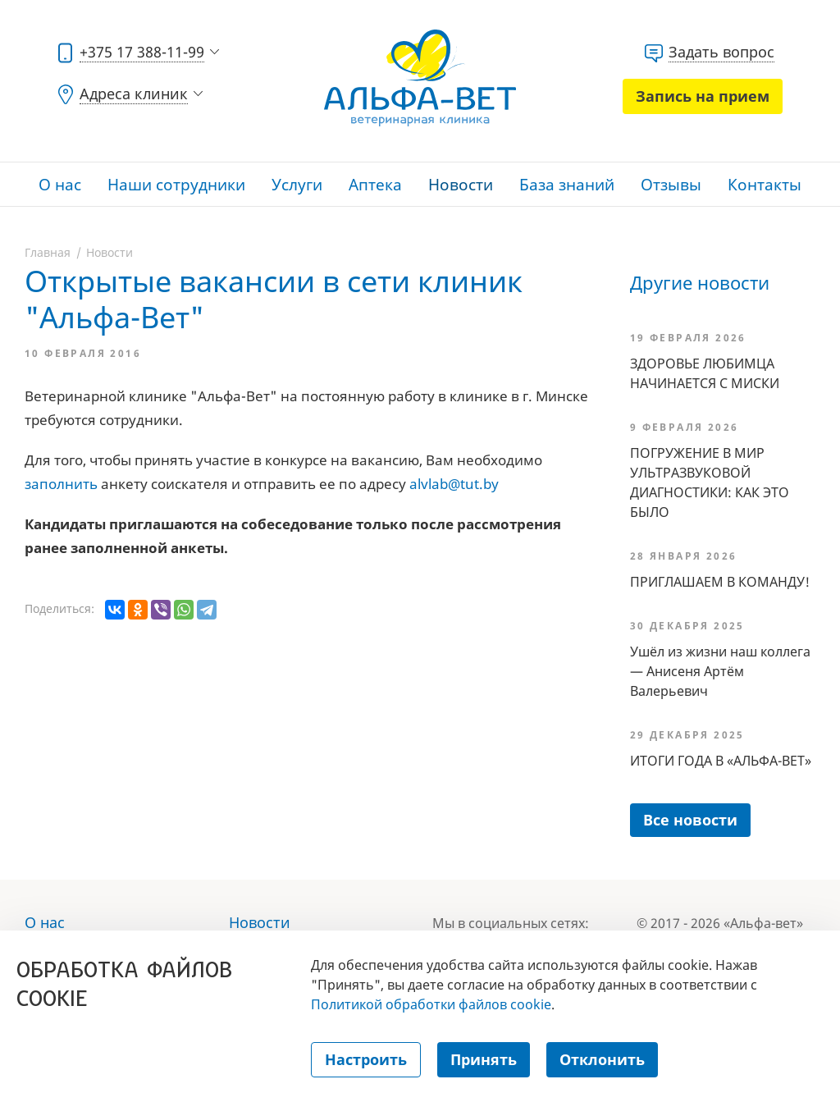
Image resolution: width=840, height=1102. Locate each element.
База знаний (566, 184)
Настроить (366, 1059)
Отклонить (602, 1059)
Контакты (764, 184)
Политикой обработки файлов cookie (431, 1004)
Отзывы (671, 184)
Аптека (375, 184)
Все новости (690, 820)
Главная (48, 252)
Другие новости (699, 282)
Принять (483, 1059)
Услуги (297, 184)
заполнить (61, 483)
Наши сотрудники (176, 184)
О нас (60, 184)
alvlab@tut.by (454, 483)
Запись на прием (702, 96)
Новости (460, 184)
